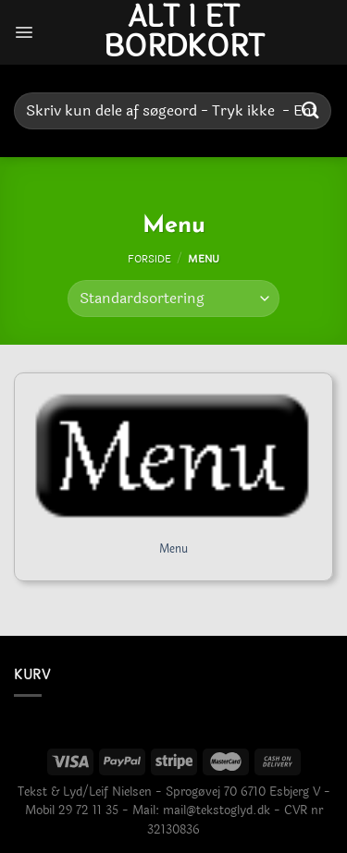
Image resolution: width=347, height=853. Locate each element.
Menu (173, 549)
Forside (149, 258)
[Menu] (24, 32)
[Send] (310, 110)
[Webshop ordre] (173, 298)
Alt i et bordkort (184, 32)
